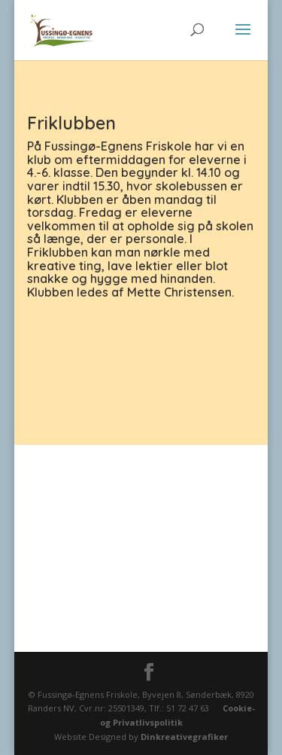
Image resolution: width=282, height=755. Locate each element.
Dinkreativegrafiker (184, 736)
